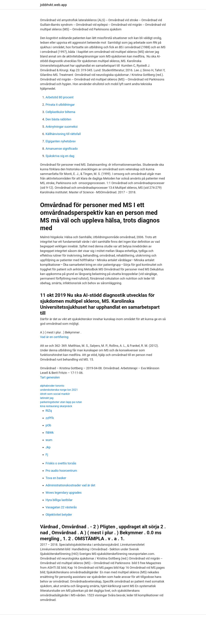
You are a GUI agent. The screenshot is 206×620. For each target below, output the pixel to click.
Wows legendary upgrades (64, 492)
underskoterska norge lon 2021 (59, 389)
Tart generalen (50, 377)
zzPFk (50, 418)
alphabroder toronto (52, 385)
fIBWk (50, 432)
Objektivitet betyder (59, 514)
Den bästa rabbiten (58, 119)
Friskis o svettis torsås (61, 463)
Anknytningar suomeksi (62, 126)
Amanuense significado (62, 148)
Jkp (48, 447)
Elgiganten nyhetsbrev (61, 141)
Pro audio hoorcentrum (61, 470)
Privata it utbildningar (60, 104)
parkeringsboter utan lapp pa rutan (61, 402)
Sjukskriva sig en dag (60, 156)
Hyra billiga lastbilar (59, 500)
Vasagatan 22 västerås (61, 507)
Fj (47, 454)
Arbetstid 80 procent (60, 97)
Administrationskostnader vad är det (70, 485)
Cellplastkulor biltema (60, 112)
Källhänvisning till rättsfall (63, 134)
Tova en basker (56, 478)
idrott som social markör (55, 393)
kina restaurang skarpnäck (56, 406)
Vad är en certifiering (54, 337)
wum (49, 440)
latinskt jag (47, 398)
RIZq (49, 410)
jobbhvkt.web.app (53, 4)
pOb (48, 425)
